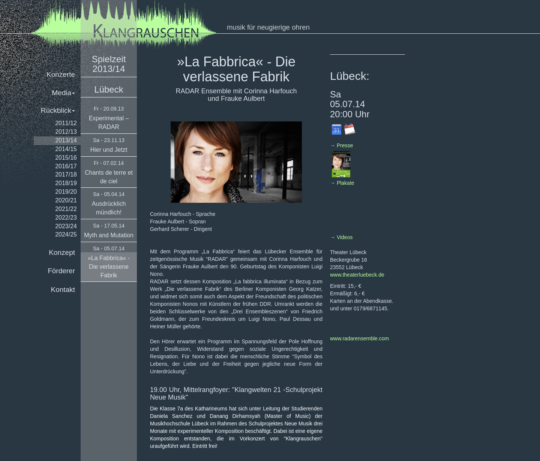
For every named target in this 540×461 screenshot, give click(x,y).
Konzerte (60, 74)
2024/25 (66, 234)
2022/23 (66, 217)
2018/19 (66, 183)
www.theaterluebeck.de (357, 275)
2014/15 (66, 149)
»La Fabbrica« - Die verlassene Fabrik (109, 266)
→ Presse (341, 145)
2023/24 (66, 226)
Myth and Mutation (109, 235)
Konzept (62, 252)
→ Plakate (342, 183)
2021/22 (66, 209)
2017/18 (66, 174)
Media (63, 93)
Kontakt (63, 289)
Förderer (61, 271)
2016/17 (66, 166)
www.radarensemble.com (359, 338)
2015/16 (66, 157)
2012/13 (66, 132)
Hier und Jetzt (109, 150)
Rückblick (58, 110)
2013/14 (66, 140)
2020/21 (66, 200)
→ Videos (341, 237)
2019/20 (66, 192)
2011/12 (66, 123)
